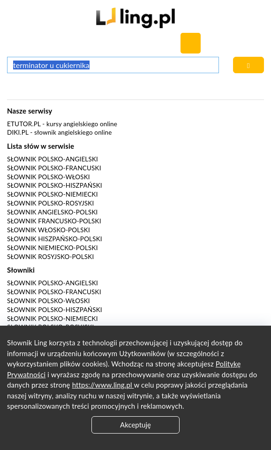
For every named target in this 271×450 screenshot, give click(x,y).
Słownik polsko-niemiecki (52, 194)
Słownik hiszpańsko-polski (54, 239)
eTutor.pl (24, 124)
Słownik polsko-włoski (48, 177)
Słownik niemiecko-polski (52, 248)
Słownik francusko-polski (54, 221)
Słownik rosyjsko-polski (50, 256)
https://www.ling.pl (103, 385)
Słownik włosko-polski (48, 230)
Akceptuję (135, 424)
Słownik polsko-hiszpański (54, 185)
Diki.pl (18, 132)
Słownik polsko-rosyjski (50, 203)
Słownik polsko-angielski (52, 159)
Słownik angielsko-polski (52, 212)
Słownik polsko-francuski (54, 168)
